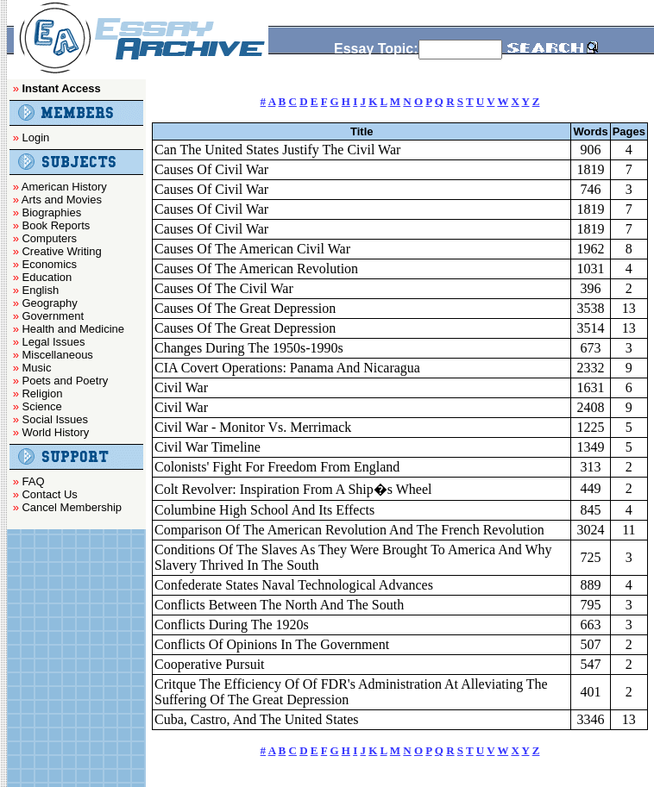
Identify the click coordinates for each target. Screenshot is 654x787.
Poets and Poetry (65, 380)
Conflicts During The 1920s (231, 624)
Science (41, 406)
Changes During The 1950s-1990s (248, 347)
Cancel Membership (72, 507)
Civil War (181, 387)
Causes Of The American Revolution (256, 268)
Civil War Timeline (207, 447)
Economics (49, 264)
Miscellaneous (57, 354)
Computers (49, 238)
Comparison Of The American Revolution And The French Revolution (349, 529)
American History (64, 186)
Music (36, 367)
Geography (49, 303)
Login (35, 137)
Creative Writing (61, 251)
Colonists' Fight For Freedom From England (276, 466)
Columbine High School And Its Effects (264, 510)
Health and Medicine (73, 328)
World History (55, 432)
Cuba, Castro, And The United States (256, 719)
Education (47, 277)
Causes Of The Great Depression (245, 308)
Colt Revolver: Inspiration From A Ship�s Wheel (292, 489)
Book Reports (56, 225)
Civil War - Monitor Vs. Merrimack (252, 427)
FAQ (33, 481)
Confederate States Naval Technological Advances (293, 585)
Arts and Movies (62, 199)
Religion (42, 393)
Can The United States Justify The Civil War (277, 149)
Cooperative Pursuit (209, 664)
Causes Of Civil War (211, 169)
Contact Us (49, 494)
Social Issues (55, 419)
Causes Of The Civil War (223, 288)
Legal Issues (53, 341)
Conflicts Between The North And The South (279, 604)
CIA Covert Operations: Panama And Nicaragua (287, 367)
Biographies (51, 212)
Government (53, 315)
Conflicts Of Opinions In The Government (271, 644)
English (40, 290)
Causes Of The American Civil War (252, 248)
